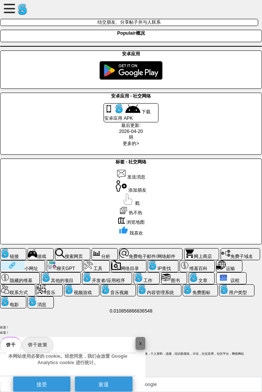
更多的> (131, 143)
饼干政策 (37, 345)
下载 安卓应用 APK (127, 112)
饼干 (11, 345)
